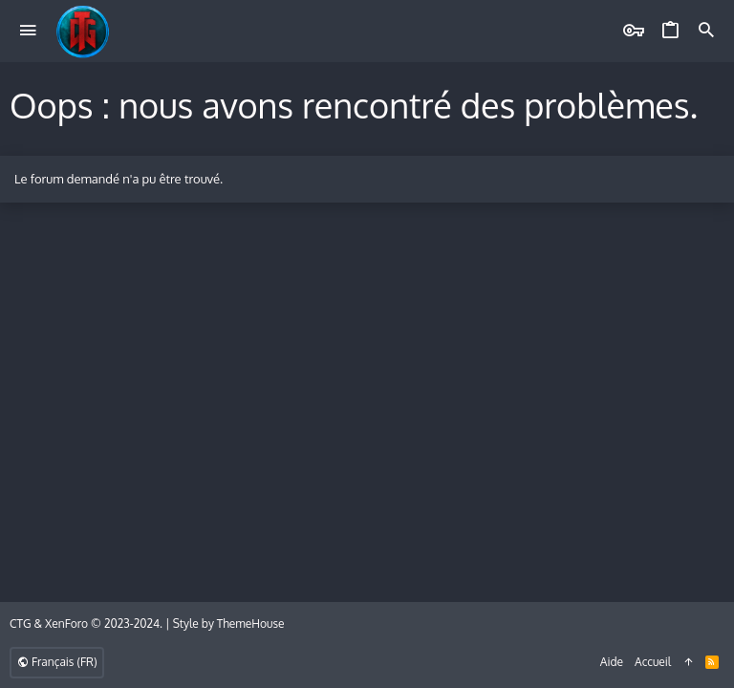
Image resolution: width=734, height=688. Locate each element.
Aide (611, 662)
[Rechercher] (706, 31)
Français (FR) (57, 662)
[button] (28, 31)
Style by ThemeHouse (229, 623)
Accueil (653, 662)
